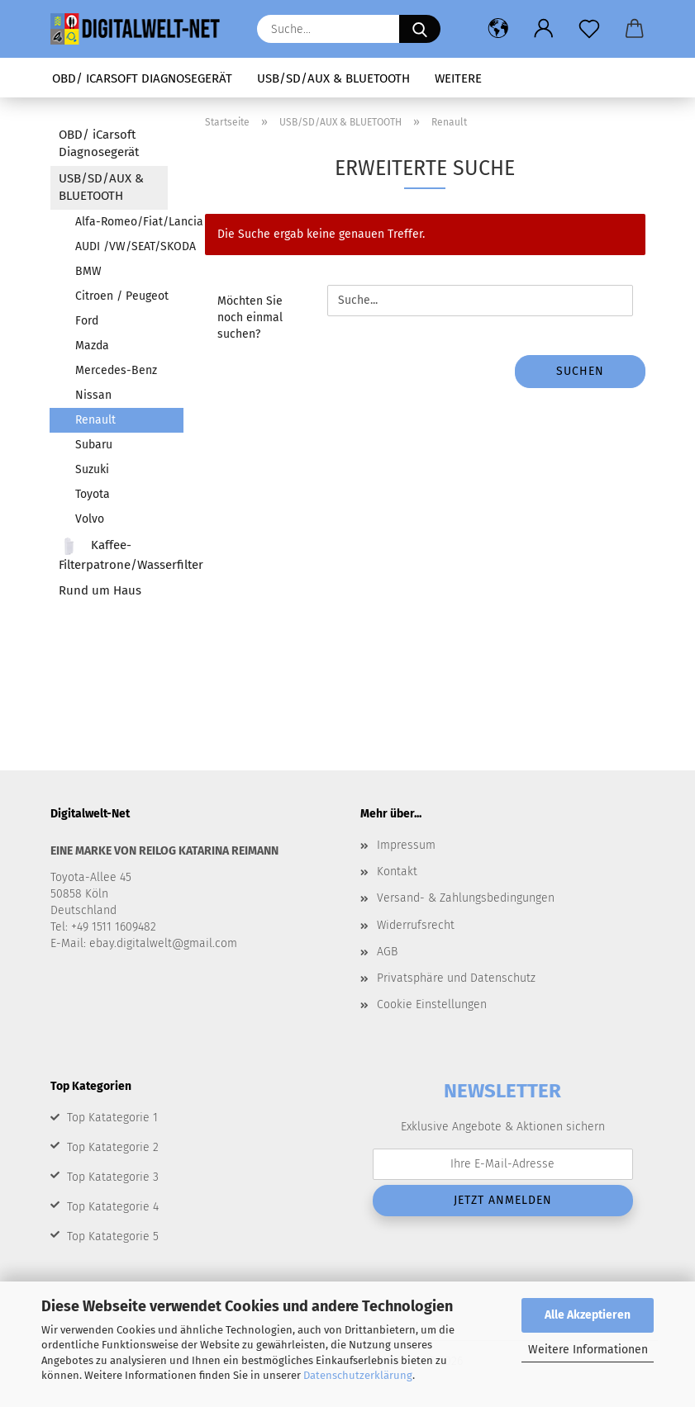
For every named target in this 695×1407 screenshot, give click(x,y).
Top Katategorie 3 (113, 1177)
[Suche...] (419, 29)
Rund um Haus (100, 590)
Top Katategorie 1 (112, 1118)
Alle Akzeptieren (588, 1315)
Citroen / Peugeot (122, 296)
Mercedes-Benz (116, 370)
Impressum (406, 845)
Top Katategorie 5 (113, 1236)
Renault (95, 420)
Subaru (93, 445)
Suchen (580, 371)
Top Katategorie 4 (113, 1207)
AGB (387, 952)
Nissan (93, 395)
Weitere (458, 78)
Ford (86, 321)
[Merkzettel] (589, 29)
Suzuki (92, 469)
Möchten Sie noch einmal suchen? (250, 317)
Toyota (92, 494)
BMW (88, 271)
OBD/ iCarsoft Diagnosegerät (142, 78)
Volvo (89, 519)
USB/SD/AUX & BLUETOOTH (333, 78)
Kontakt (397, 872)
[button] (498, 29)
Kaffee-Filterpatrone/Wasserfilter (114, 554)
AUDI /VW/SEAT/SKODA (129, 246)
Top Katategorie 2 (113, 1147)
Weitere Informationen (588, 1350)
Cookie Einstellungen (432, 1004)
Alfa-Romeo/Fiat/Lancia (129, 222)
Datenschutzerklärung (357, 1375)
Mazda (92, 346)
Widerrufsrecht (416, 925)
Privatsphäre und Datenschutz (456, 978)
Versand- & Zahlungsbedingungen (466, 898)
